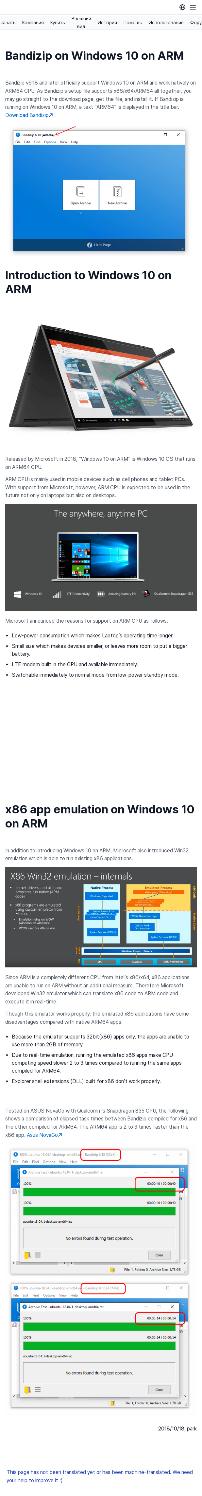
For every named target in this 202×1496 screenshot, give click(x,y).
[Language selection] (182, 7)
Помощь (133, 22)
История (107, 22)
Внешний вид (81, 22)
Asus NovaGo (44, 1135)
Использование (166, 22)
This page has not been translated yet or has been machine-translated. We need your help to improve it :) (100, 1476)
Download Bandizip (29, 115)
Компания (33, 22)
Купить (57, 22)
